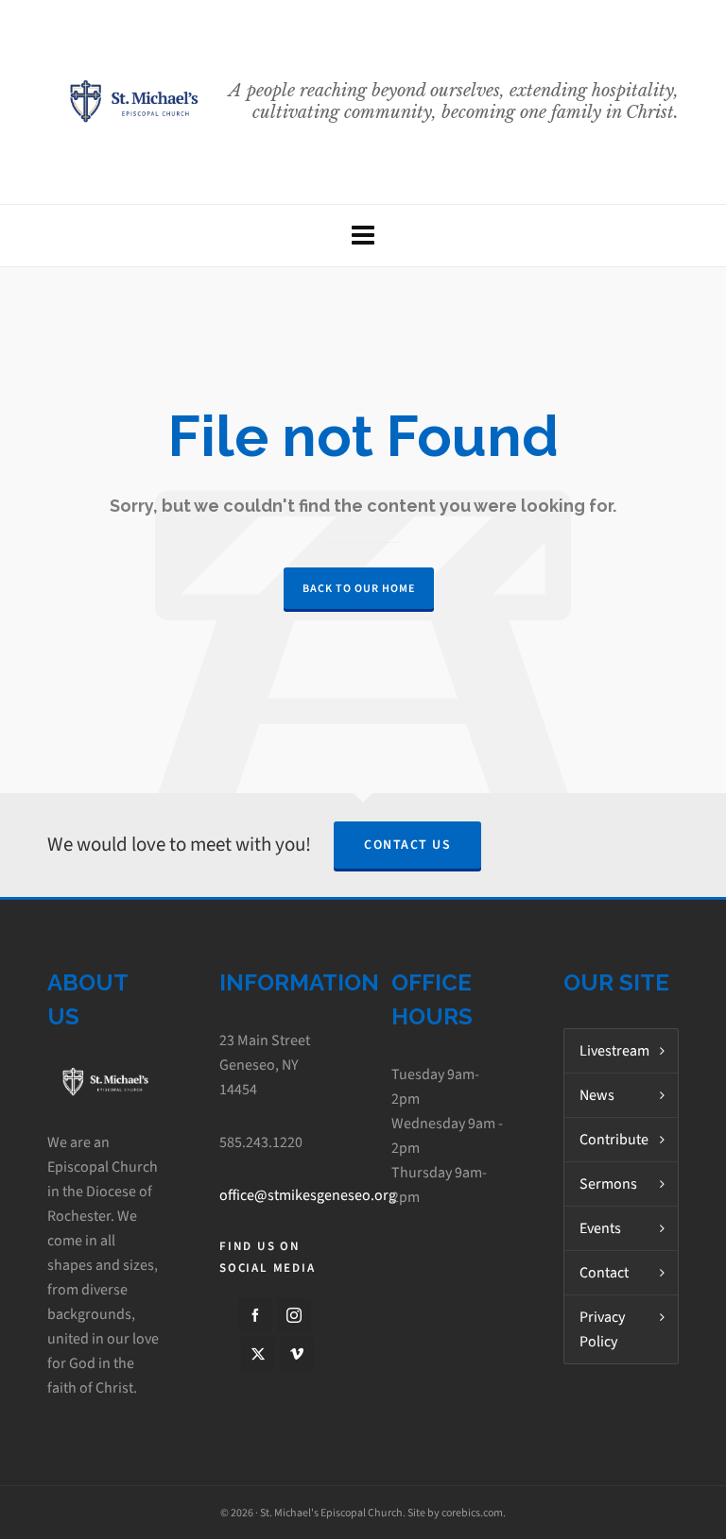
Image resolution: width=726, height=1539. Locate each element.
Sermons (608, 1183)
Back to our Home (358, 588)
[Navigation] (363, 235)
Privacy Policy (602, 1329)
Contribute (613, 1139)
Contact (604, 1272)
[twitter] (258, 1354)
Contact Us (407, 845)
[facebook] (255, 1315)
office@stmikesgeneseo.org (307, 1195)
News (596, 1095)
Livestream (614, 1050)
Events (600, 1228)
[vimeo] (297, 1354)
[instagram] (294, 1315)
